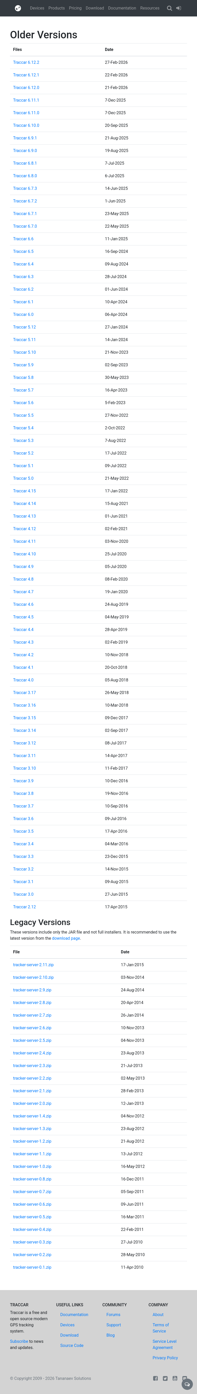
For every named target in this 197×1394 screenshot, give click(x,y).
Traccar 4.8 (23, 579)
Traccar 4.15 (24, 491)
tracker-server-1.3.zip (32, 1128)
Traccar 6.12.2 (26, 62)
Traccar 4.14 (24, 503)
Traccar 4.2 (23, 654)
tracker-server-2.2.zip (32, 1078)
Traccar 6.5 (23, 251)
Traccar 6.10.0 (26, 125)
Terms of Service (161, 1328)
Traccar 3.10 (24, 768)
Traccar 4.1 (23, 667)
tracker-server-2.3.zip (32, 1065)
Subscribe (19, 1341)
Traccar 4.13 (24, 516)
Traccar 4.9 (23, 566)
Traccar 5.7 (23, 390)
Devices (37, 8)
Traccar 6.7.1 (25, 213)
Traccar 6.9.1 (25, 138)
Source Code (72, 1345)
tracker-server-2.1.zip (32, 1090)
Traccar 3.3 (23, 856)
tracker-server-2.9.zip (32, 990)
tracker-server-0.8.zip (32, 1179)
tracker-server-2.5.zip (32, 1040)
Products (56, 8)
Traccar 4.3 (23, 642)
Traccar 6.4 (23, 264)
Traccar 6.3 (23, 276)
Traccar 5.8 (23, 377)
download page (66, 938)
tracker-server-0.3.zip (32, 1242)
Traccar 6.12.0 (26, 87)
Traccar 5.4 (23, 427)
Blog (110, 1335)
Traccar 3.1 (23, 881)
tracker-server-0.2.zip (32, 1254)
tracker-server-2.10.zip (33, 977)
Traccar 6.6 (23, 238)
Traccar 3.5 (23, 831)
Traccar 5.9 (23, 364)
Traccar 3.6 (23, 818)
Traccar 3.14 (24, 730)
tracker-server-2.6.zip (32, 1027)
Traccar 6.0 (23, 314)
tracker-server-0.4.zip (32, 1229)
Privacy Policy (165, 1357)
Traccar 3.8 (23, 793)
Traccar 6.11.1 (26, 100)
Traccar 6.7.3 (25, 188)
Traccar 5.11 (24, 339)
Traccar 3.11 (24, 755)
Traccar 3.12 (24, 743)
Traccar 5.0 (23, 478)
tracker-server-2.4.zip (32, 1053)
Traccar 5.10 (24, 352)
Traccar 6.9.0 (25, 150)
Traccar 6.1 (23, 301)
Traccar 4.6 (23, 604)
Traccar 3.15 (24, 717)
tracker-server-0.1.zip (32, 1267)
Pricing (75, 8)
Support (113, 1324)
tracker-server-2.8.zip (32, 1002)
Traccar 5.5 (23, 415)
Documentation (122, 8)
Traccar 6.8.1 (25, 163)
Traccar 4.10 (24, 554)
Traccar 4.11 (24, 541)
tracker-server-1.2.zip (32, 1141)
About (158, 1314)
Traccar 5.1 (23, 465)
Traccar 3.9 (23, 780)
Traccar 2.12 (24, 906)
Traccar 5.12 (24, 327)
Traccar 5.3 (23, 440)
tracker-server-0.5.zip (32, 1216)
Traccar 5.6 (23, 402)
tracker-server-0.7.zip (32, 1191)
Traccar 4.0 (23, 680)
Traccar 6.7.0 (25, 226)
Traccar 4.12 (24, 528)
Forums (113, 1314)
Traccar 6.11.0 (26, 112)
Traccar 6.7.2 (25, 201)
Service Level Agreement (164, 1344)
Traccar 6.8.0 (25, 175)
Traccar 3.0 (23, 894)
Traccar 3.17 (24, 692)
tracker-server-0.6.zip (32, 1204)
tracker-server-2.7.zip (32, 1015)
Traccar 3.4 (23, 843)
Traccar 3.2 (23, 869)
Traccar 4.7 (23, 591)
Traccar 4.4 (23, 629)
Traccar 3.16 (24, 705)
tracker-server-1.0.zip (32, 1166)
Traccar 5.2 (23, 453)
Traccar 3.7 (23, 806)
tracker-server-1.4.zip (32, 1116)
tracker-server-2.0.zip (32, 1103)
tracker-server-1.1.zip (32, 1153)
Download (95, 8)
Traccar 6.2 (23, 289)
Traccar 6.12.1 (26, 75)
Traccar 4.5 (23, 617)
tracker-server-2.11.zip (33, 964)
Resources (150, 8)
